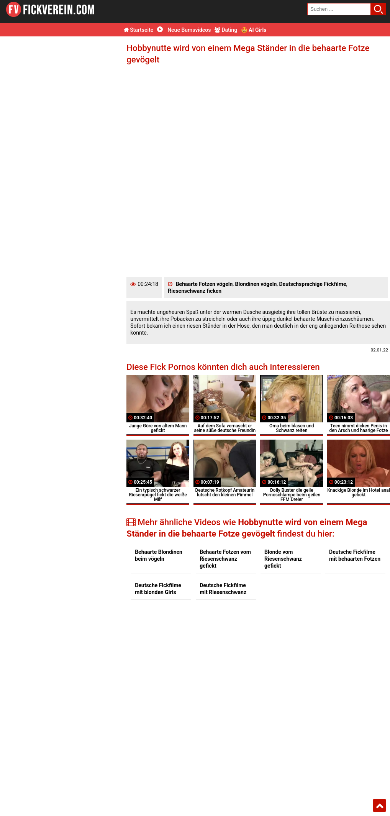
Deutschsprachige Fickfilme (312, 284)
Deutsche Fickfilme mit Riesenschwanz (223, 588)
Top (379, 805)
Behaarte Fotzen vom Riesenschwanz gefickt (225, 559)
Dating (226, 30)
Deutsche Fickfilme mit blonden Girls (158, 588)
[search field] (339, 9)
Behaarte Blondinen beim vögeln (158, 555)
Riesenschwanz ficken (194, 291)
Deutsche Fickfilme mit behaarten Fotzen (354, 555)
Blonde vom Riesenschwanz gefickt (283, 559)
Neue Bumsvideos (184, 30)
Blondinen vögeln (256, 284)
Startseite (139, 30)
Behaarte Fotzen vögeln (204, 284)
